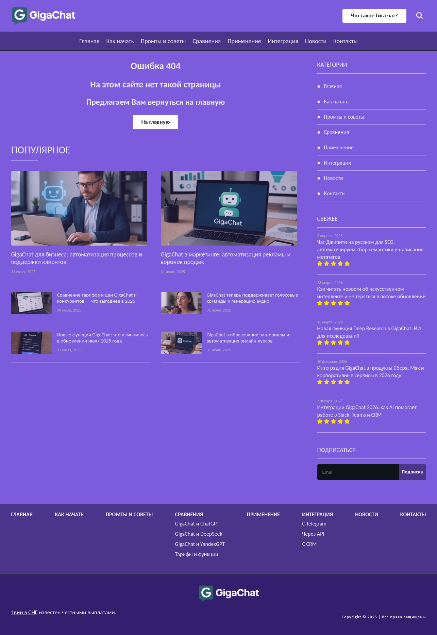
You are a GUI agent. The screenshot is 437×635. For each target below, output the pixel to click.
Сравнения (207, 41)
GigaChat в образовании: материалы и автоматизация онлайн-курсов (248, 338)
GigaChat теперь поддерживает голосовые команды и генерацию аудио (252, 298)
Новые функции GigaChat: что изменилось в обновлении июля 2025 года (102, 338)
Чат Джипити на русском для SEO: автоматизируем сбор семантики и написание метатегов (370, 249)
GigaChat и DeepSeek (198, 534)
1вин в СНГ (24, 612)
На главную (155, 122)
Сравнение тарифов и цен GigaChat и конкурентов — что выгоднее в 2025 (97, 298)
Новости (315, 41)
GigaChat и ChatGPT (197, 523)
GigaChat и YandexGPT (200, 544)
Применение (244, 41)
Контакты (345, 41)
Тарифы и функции (196, 554)
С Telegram (314, 523)
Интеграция (283, 41)
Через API (313, 534)
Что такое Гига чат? (374, 15)
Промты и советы (163, 41)
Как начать (120, 41)
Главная (89, 41)
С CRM (309, 544)
